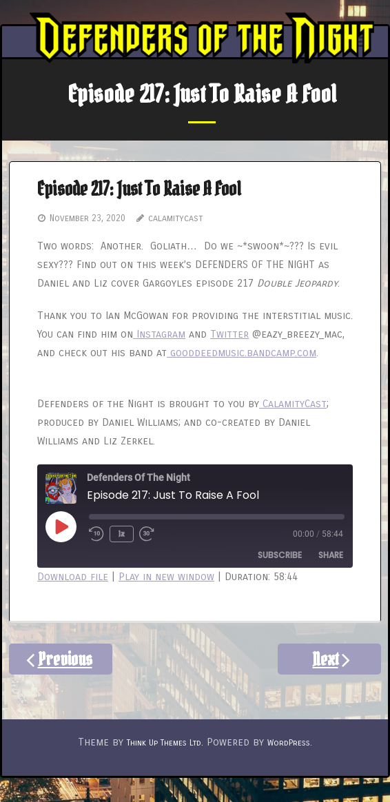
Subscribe (280, 555)
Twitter (229, 334)
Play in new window (166, 576)
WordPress (288, 743)
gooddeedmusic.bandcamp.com (241, 353)
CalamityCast (293, 404)
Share (330, 555)
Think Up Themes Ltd (164, 743)
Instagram (159, 334)
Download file (72, 576)
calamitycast (175, 218)
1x (122, 533)
